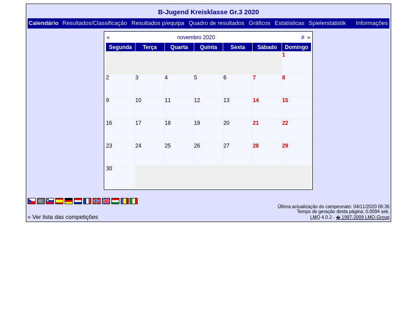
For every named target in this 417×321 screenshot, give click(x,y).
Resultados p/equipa (157, 23)
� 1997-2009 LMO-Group (362, 217)
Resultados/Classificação (94, 23)
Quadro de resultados (216, 23)
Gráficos (259, 23)
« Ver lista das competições (63, 217)
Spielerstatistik (327, 23)
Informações (372, 23)
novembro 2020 (196, 37)
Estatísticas (289, 23)
